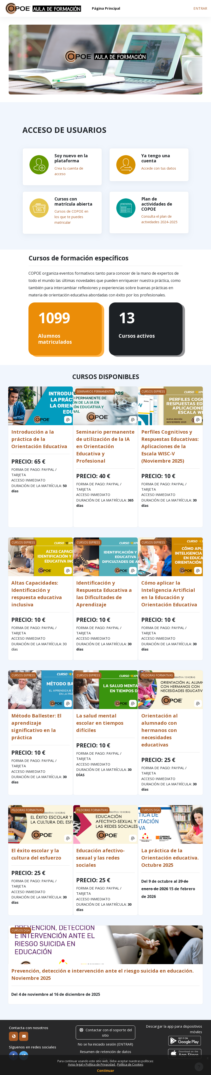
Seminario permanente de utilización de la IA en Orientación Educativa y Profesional (105, 445)
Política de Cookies (130, 1064)
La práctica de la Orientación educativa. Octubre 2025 (170, 856)
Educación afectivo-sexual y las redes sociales (100, 856)
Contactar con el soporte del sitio (105, 1031)
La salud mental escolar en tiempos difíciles (99, 721)
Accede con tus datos (158, 168)
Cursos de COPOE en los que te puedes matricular (71, 216)
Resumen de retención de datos (105, 1050)
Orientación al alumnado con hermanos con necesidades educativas (159, 729)
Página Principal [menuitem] (106, 8)
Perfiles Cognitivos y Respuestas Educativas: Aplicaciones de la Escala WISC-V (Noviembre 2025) (170, 445)
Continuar (105, 1070)
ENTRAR (200, 8)
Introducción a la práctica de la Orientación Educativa (39, 438)
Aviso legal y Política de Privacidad (92, 1064)
